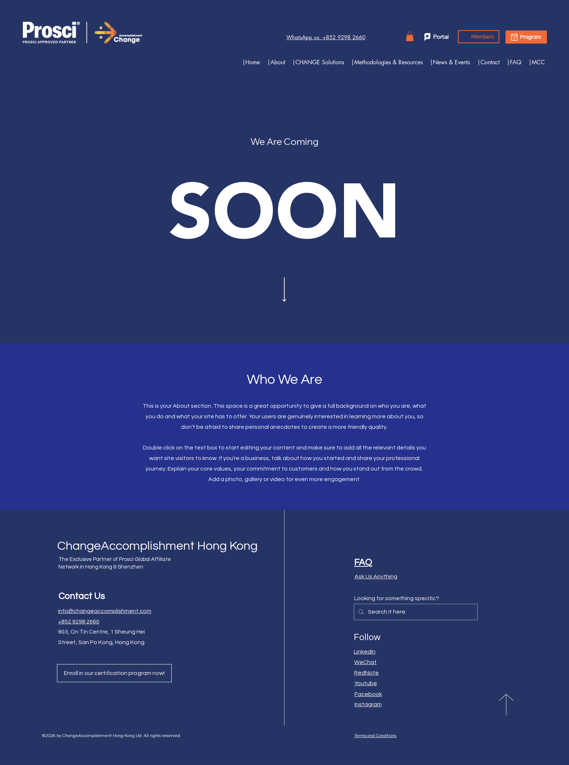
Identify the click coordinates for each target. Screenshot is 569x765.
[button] (316, 62)
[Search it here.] (415, 612)
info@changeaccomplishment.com (104, 611)
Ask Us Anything (376, 576)
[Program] (526, 37)
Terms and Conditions (375, 735)
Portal (441, 36)
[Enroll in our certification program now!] (114, 673)
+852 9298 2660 (78, 621)
